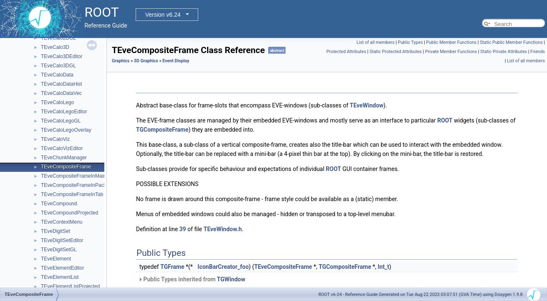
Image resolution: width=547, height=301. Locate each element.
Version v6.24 (163, 14)
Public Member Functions (451, 42)
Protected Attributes (346, 51)
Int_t (383, 266)
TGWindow (231, 279)
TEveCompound (59, 204)
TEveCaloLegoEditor (64, 112)
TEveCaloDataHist (61, 84)
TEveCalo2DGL (58, 38)
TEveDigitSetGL (59, 250)
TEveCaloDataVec (61, 93)
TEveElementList (60, 277)
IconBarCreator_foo (223, 266)
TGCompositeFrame (162, 129)
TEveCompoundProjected (69, 213)
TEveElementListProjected (70, 286)
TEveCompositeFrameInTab (72, 194)
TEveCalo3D (55, 47)
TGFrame (172, 266)
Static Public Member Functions (511, 42)
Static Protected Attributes (396, 51)
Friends (537, 51)
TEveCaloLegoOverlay (66, 130)
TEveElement (56, 259)
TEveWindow (366, 105)
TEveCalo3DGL (58, 66)
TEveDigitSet (55, 231)
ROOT (445, 120)
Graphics (121, 61)
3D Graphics (146, 61)
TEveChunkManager (64, 158)
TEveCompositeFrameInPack (73, 185)
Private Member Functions (451, 51)
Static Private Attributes (503, 51)
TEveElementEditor (62, 268)
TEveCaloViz (55, 139)
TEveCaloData (57, 75)
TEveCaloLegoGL (61, 121)
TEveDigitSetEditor (62, 240)
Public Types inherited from (191, 279)
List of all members (375, 42)
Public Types (410, 42)
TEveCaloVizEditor (62, 148)
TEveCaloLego (57, 102)
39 (182, 229)
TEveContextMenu (61, 222)
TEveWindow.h (223, 229)
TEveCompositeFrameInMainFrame (81, 176)
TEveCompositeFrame (66, 167)
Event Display (175, 61)
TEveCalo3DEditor (61, 56)
